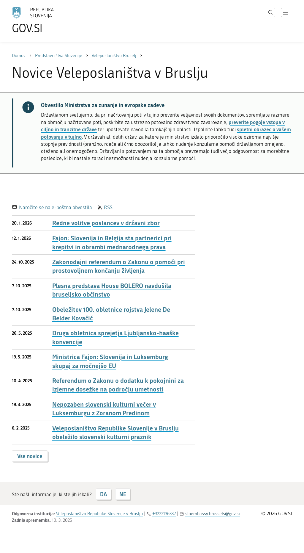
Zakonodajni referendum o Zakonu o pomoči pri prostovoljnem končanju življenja (118, 266)
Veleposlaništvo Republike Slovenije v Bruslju (99, 513)
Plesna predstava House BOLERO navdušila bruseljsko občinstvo (111, 290)
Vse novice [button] (29, 456)
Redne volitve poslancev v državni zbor (106, 223)
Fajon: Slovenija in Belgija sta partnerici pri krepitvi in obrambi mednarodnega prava (112, 242)
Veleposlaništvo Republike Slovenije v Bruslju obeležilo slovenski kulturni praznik (115, 432)
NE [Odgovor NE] (122, 494)
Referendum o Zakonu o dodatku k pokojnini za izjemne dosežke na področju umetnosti (118, 385)
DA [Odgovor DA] (103, 494)
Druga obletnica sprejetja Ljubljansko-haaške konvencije (115, 337)
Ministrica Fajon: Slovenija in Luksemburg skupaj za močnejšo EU (110, 361)
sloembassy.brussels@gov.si (212, 513)
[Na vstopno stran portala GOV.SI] (49, 20)
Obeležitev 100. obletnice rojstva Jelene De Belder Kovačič (111, 313)
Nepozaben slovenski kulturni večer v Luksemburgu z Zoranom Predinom (104, 408)
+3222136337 (164, 513)
